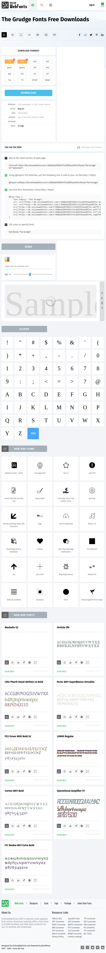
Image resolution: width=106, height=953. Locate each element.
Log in (91, 5)
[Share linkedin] (102, 35)
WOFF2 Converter (75, 925)
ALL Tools (88, 934)
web (22, 61)
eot (47, 61)
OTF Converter (58, 922)
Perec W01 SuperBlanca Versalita (75, 681)
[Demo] (21, 34)
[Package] (37, 34)
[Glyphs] (29, 34)
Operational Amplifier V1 (71, 790)
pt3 (22, 74)
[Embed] (29, 662)
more (33, 433)
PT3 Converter (74, 928)
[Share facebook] (80, 35)
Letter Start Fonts (84, 904)
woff (9, 68)
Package (67, 904)
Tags (56, 904)
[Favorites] (12, 34)
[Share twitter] (91, 35)
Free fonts (15, 5)
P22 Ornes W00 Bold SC (18, 736)
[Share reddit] (85, 35)
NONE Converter (75, 934)
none (47, 80)
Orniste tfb (63, 627)
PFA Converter (90, 925)
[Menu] (50, 5)
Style (46, 904)
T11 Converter (89, 931)
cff (47, 74)
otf (34, 68)
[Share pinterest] (97, 35)
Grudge (21, 126)
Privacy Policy (58, 937)
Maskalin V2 (11, 627)
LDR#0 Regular (65, 736)
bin (9, 74)
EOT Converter (90, 922)
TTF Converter (89, 919)
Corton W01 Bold (14, 790)
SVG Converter (74, 922)
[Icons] (46, 34)
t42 (9, 80)
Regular (21, 109)
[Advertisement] (80, 94)
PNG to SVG (57, 919)
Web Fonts (19, 904)
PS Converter (89, 928)
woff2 (22, 68)
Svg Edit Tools (74, 919)
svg (34, 61)
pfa (47, 68)
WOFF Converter (59, 925)
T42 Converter (74, 931)
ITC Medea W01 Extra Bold (19, 845)
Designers (34, 904)
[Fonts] (54, 34)
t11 (22, 80)
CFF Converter (58, 931)
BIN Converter (58, 928)
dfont (35, 80)
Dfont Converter (59, 934)
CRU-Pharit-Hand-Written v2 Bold (24, 681)
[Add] (4, 34)
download (28, 93)
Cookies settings (75, 937)
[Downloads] (18, 662)
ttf (9, 61)
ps (35, 74)
